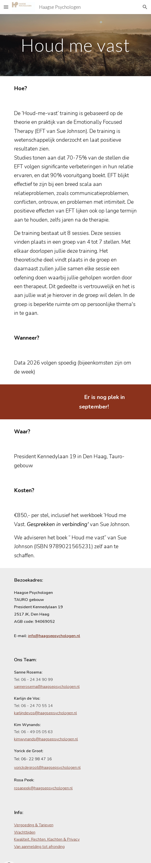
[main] (75, 45)
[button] (6, 7)
